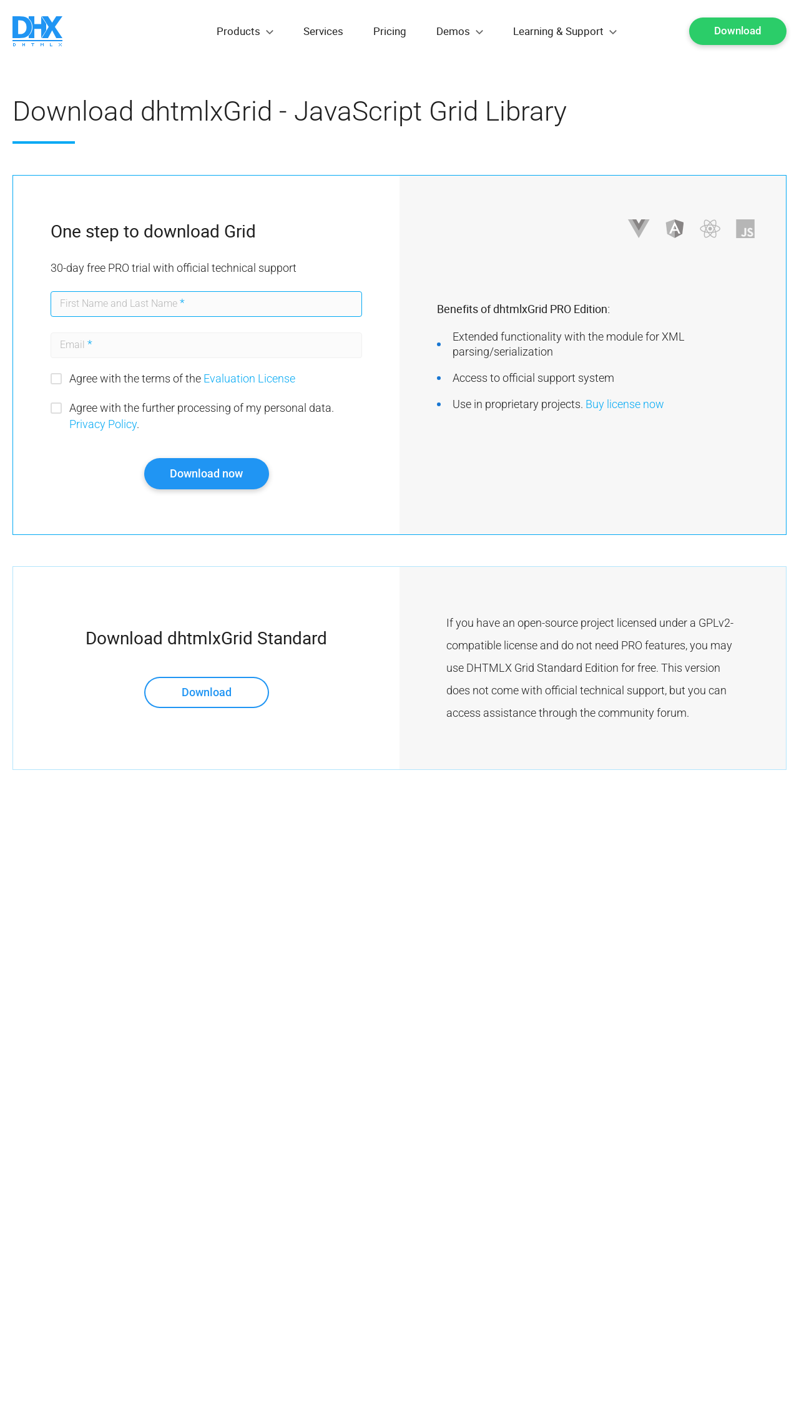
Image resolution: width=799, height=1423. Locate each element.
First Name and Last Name (122, 302)
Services (323, 31)
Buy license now (625, 404)
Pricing (389, 31)
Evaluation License (249, 378)
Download (738, 30)
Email (76, 344)
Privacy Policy (103, 424)
